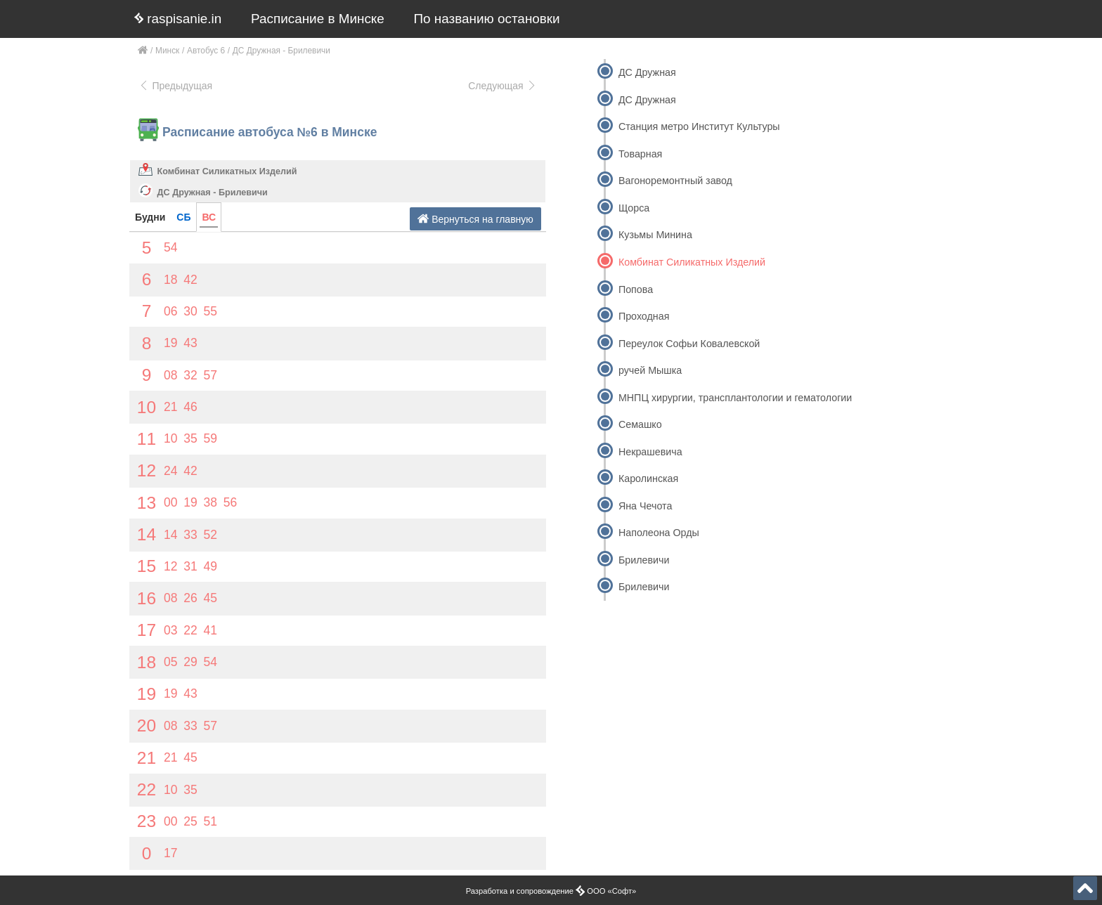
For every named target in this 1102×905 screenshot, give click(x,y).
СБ (183, 217)
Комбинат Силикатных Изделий (227, 171)
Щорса (633, 208)
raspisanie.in (177, 18)
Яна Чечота (645, 506)
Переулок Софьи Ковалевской (689, 343)
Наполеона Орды (658, 532)
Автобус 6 (206, 51)
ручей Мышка (650, 370)
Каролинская (648, 478)
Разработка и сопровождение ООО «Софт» (551, 891)
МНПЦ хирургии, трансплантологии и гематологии (735, 397)
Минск (167, 51)
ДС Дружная (647, 72)
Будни (150, 217)
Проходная (643, 316)
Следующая (502, 85)
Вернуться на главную (475, 219)
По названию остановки (487, 18)
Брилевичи (643, 560)
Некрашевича (650, 451)
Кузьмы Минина (655, 234)
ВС (209, 217)
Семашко (640, 424)
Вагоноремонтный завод (675, 180)
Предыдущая (175, 85)
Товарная (640, 153)
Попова (635, 289)
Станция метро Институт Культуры (699, 126)
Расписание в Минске (317, 18)
